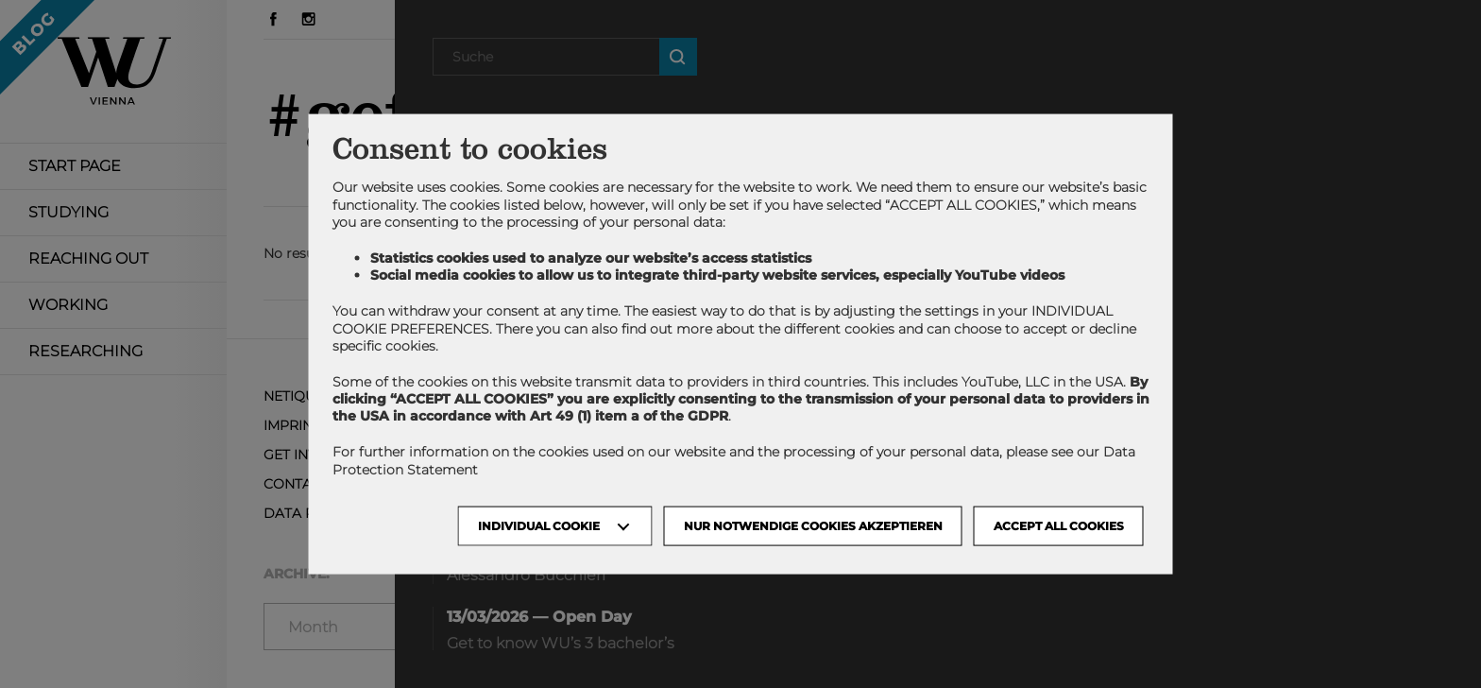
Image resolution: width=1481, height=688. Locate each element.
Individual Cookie (539, 525)
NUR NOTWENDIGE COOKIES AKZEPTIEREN (813, 525)
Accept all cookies (1059, 525)
